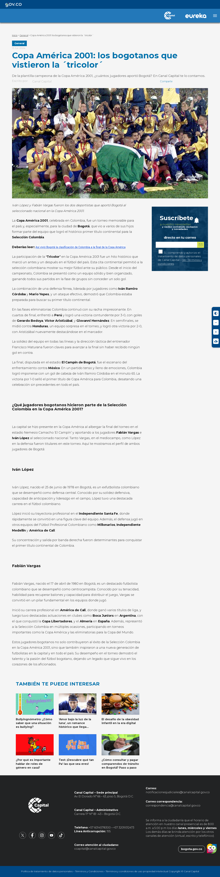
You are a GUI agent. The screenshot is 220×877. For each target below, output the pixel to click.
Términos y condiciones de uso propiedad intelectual (137, 871)
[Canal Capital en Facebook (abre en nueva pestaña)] (32, 837)
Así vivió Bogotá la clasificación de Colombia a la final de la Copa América (81, 247)
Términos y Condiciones (89, 871)
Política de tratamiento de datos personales (47, 871)
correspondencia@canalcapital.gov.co (173, 805)
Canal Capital (42, 81)
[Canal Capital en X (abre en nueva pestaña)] (22, 837)
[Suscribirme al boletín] (200, 245)
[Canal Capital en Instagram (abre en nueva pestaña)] (41, 837)
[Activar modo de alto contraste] (216, 313)
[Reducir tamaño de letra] (216, 322)
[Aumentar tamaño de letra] (216, 332)
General (19, 43)
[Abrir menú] (215, 15)
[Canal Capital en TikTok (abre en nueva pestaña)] (61, 837)
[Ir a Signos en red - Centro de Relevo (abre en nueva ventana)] (216, 341)
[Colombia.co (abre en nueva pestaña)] (211, 849)
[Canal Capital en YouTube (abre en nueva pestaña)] (51, 837)
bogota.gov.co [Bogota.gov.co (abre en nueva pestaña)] (191, 849)
